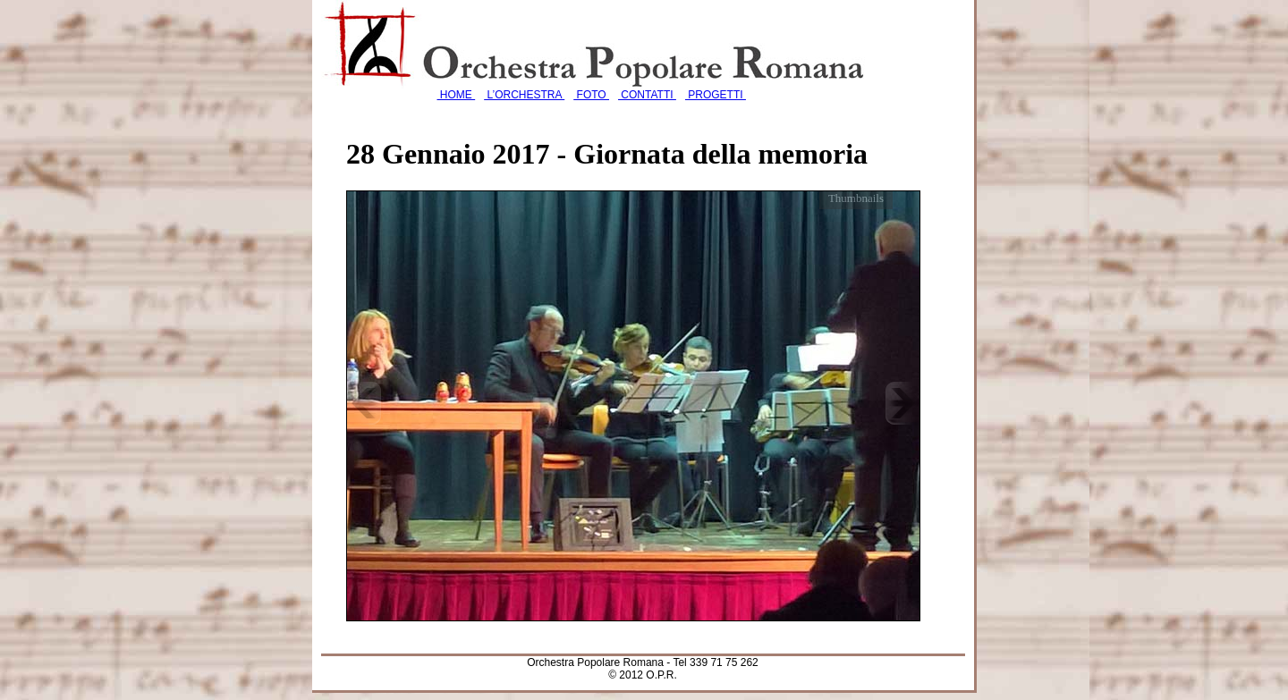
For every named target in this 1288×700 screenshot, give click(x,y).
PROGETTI (715, 95)
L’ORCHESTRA (524, 95)
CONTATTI (647, 95)
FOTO (591, 95)
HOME (456, 95)
